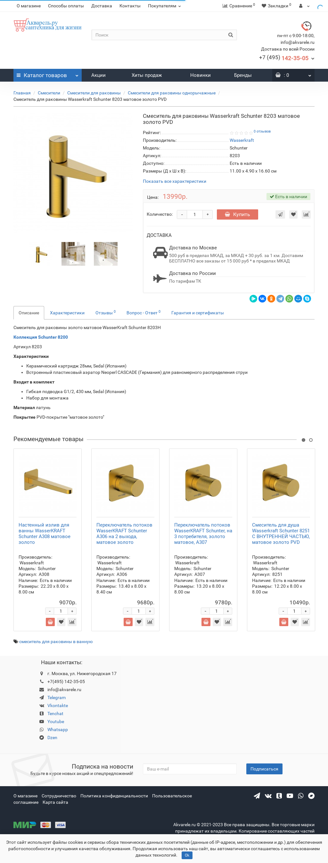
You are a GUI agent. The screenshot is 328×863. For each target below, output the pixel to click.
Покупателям (165, 5)
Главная (22, 92)
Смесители (49, 92)
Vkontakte (57, 705)
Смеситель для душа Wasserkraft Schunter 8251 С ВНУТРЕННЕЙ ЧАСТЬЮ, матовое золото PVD (281, 533)
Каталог (47, 73)
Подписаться (264, 768)
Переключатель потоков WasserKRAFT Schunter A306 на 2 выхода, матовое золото (124, 533)
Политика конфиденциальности (114, 795)
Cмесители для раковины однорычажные (172, 92)
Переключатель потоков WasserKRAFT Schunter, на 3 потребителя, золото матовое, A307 (203, 533)
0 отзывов (262, 131)
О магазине (29, 5)
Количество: (160, 214)
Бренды (243, 75)
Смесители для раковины (94, 92)
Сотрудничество (59, 795)
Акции (98, 75)
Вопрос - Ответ (143, 312)
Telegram (56, 697)
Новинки (200, 75)
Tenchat (55, 713)
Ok (187, 855)
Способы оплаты (66, 5)
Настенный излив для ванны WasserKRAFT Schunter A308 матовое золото (44, 533)
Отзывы (105, 312)
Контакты (130, 5)
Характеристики (67, 312)
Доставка (101, 5)
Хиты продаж (147, 75)
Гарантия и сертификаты (197, 312)
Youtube (55, 721)
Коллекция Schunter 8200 (40, 337)
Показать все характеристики (174, 181)
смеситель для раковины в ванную (56, 641)
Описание (29, 312)
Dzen (52, 737)
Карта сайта (55, 802)
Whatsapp (57, 729)
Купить (237, 214)
